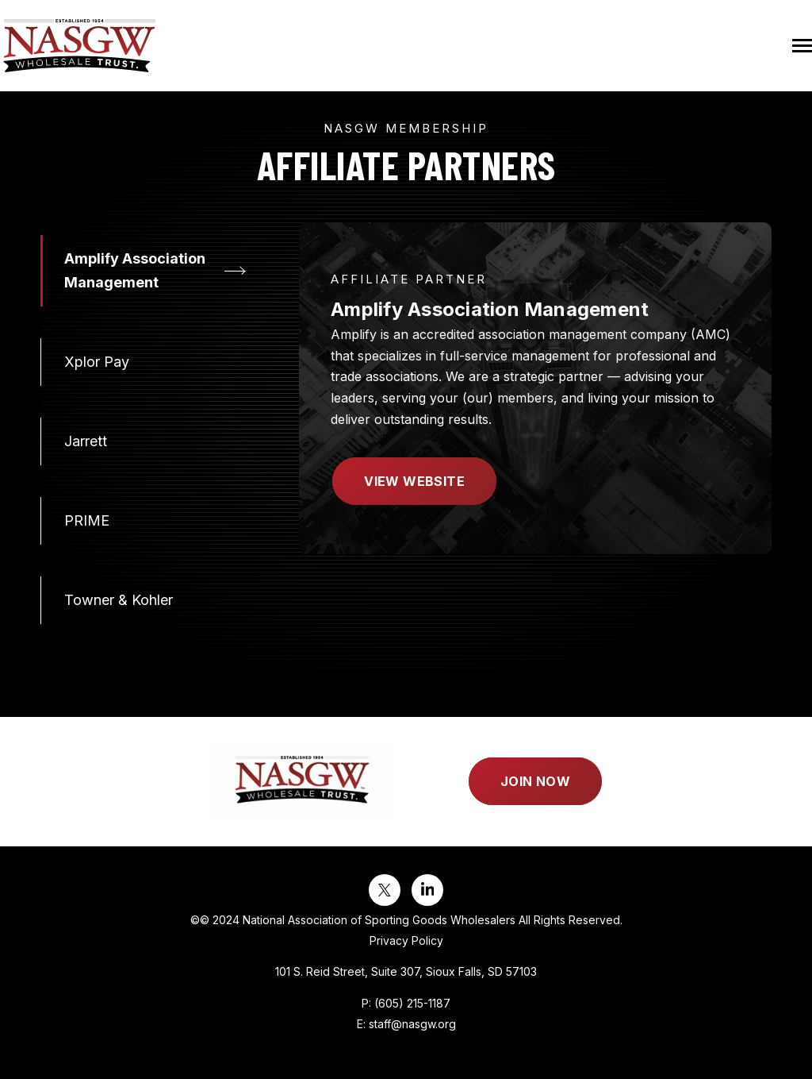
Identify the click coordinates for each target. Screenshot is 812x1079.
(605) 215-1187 (412, 1003)
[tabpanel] (535, 388)
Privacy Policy (406, 940)
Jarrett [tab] (85, 441)
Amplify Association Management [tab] (134, 270)
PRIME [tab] (86, 520)
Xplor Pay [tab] (96, 361)
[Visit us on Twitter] (384, 890)
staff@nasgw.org (412, 1024)
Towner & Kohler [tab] (118, 600)
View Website (414, 481)
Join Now (535, 781)
